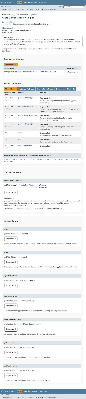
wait (76, 159)
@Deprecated (7, 28)
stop (20, 139)
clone (6, 159)
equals (14, 159)
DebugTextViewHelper (13, 71)
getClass (31, 159)
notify (50, 159)
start (20, 133)
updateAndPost (24, 146)
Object (12, 32)
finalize (22, 159)
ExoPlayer (27, 71)
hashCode (41, 159)
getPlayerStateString (27, 115)
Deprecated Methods (65, 89)
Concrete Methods (45, 89)
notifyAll (58, 159)
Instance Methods (26, 89)
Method (30, 9)
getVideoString (24, 124)
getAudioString (24, 98)
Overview (4, 2)
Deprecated (32, 2)
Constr (23, 9)
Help (46, 2)
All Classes (5, 6)
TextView (44, 71)
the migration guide (44, 42)
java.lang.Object (8, 22)
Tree (25, 2)
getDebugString (24, 106)
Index (41, 2)
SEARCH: (60, 7)
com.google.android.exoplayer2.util (24, 14)
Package (12, 2)
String (7, 100)
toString (68, 159)
